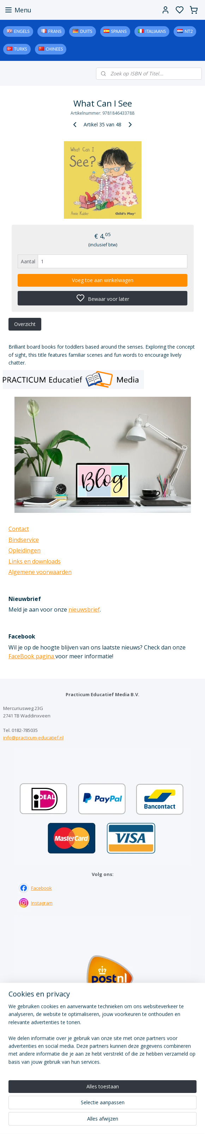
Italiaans (155, 31)
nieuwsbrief (84, 609)
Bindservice (23, 540)
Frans (55, 31)
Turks (20, 49)
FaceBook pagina (31, 656)
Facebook (41, 888)
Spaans (119, 31)
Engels (22, 31)
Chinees (54, 49)
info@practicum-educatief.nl (33, 737)
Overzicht (25, 324)
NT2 (189, 31)
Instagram (42, 903)
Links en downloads (34, 561)
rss (146, 1121)
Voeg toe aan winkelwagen (102, 280)
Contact (18, 529)
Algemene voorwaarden (40, 572)
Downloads (102, 1078)
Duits (86, 31)
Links (102, 1070)
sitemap (131, 1121)
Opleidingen (24, 550)
